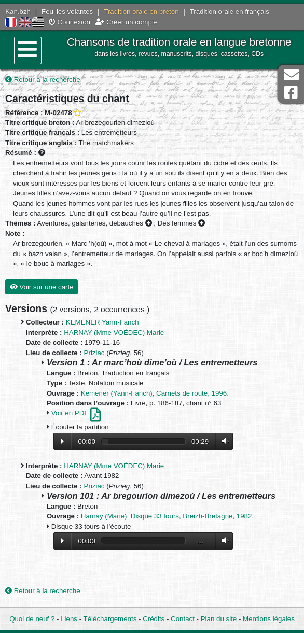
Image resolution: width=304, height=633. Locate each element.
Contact (183, 619)
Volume (223, 441)
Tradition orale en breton (141, 12)
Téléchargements (110, 619)
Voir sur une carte (42, 287)
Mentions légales (269, 619)
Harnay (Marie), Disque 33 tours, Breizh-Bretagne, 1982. (167, 516)
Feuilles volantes (67, 12)
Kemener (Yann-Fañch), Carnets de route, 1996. (155, 393)
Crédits (153, 619)
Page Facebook (291, 92)
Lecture (62, 441)
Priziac (94, 353)
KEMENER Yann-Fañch (102, 322)
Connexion (69, 22)
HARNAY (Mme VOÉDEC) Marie (114, 332)
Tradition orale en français (229, 12)
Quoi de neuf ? (31, 619)
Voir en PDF (76, 413)
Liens (69, 619)
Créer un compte (126, 22)
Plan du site (219, 619)
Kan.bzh (18, 12)
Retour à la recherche (42, 79)
